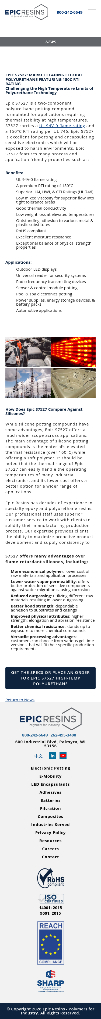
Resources (50, 841)
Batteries (50, 800)
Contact (50, 857)
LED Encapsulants (50, 784)
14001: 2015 (50, 908)
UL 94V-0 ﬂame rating (62, 125)
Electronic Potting (50, 768)
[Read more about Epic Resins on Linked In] (52, 756)
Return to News (19, 699)
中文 (38, 756)
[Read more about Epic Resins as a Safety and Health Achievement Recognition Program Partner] (50, 981)
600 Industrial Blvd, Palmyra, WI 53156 (50, 744)
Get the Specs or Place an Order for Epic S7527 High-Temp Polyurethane (50, 678)
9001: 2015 (50, 913)
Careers (50, 849)
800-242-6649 (35, 735)
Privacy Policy (50, 833)
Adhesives (50, 792)
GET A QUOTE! (30, 53)
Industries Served (50, 825)
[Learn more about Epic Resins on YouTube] (63, 756)
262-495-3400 (63, 735)
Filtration (50, 808)
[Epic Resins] (26, 12)
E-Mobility (50, 776)
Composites (50, 816)
